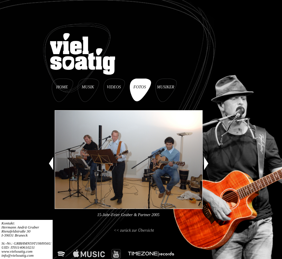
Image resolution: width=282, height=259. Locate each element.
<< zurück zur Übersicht (134, 230)
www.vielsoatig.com (17, 251)
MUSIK (88, 87)
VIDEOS (114, 87)
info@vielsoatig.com (17, 255)
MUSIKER (165, 87)
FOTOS (140, 87)
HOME (62, 87)
